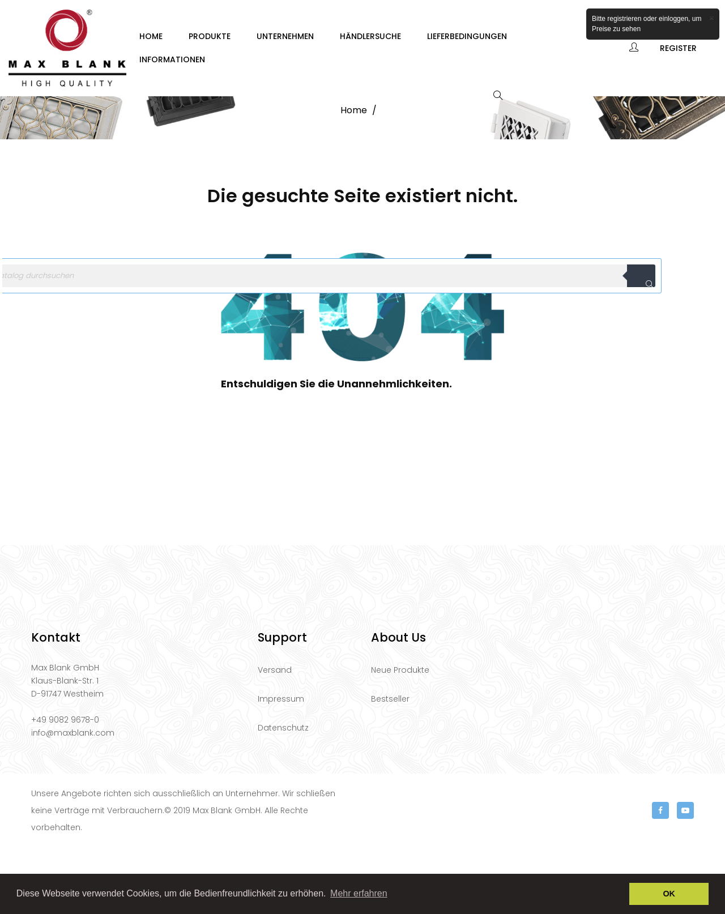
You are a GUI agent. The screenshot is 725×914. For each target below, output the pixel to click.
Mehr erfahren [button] (358, 893)
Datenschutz (283, 794)
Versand (275, 736)
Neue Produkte (400, 736)
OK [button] (669, 893)
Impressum (281, 765)
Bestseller (390, 765)
